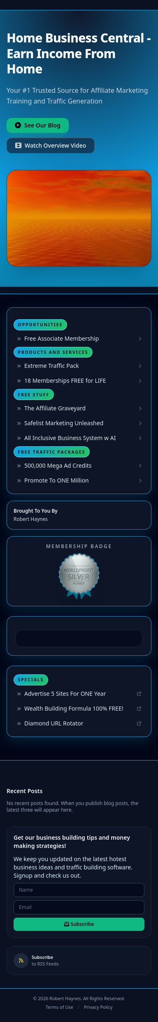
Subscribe (79, 924)
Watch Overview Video (50, 145)
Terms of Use (59, 1007)
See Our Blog (37, 125)
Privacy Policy (98, 1007)
